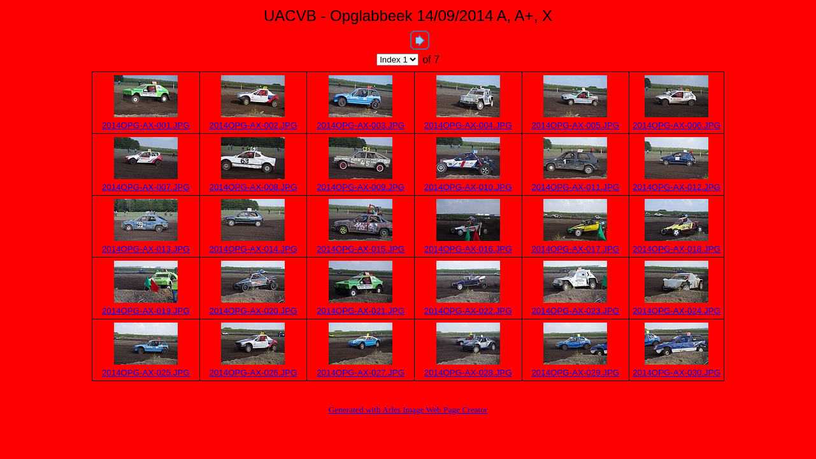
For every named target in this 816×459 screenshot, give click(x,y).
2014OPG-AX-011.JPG (575, 187)
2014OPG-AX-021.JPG (360, 311)
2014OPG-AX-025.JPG (146, 372)
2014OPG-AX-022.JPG (468, 311)
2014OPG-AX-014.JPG (253, 249)
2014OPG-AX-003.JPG (360, 125)
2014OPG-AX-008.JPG (253, 187)
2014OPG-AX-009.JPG (360, 187)
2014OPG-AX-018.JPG (676, 249)
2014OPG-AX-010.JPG (468, 187)
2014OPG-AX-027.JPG (360, 372)
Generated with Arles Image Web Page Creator (408, 409)
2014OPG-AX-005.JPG (575, 125)
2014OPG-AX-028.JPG (468, 372)
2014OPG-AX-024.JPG (676, 311)
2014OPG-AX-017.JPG (575, 249)
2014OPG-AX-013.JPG (146, 249)
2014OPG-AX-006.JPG (676, 125)
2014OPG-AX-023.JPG (575, 311)
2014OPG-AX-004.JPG (468, 125)
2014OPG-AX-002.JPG (253, 125)
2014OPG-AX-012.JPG (676, 187)
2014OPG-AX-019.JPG (146, 311)
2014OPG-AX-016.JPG (468, 249)
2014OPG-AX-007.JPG (146, 187)
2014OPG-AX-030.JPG (676, 372)
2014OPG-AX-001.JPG (146, 125)
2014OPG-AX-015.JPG (360, 249)
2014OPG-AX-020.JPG (253, 311)
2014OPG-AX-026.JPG (253, 372)
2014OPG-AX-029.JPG (575, 372)
